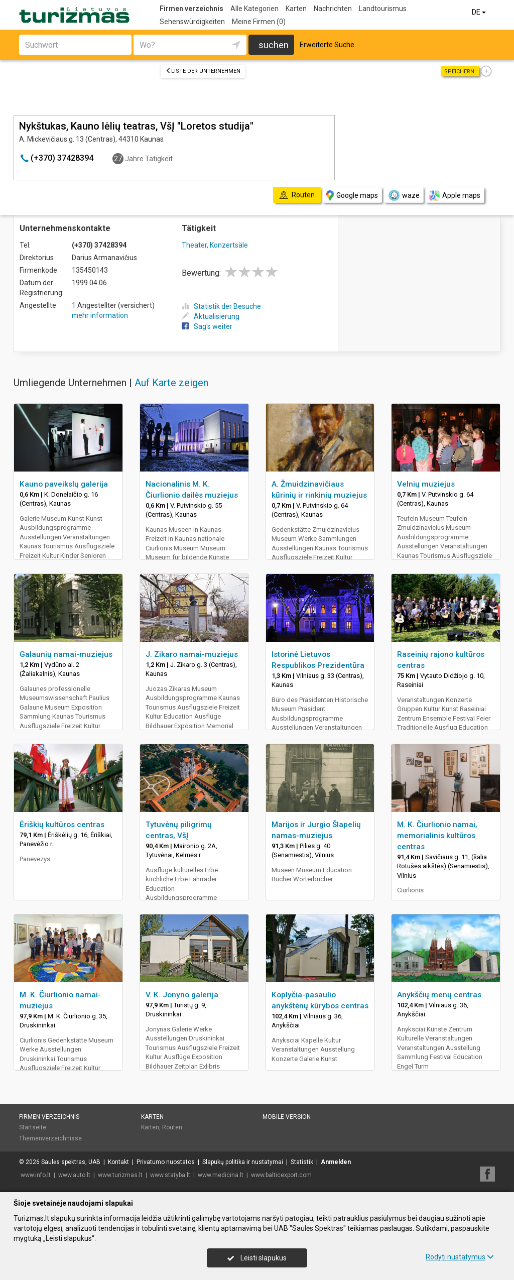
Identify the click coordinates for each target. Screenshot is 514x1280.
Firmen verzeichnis (191, 9)
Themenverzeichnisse (50, 1138)
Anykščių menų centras (439, 994)
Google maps (352, 195)
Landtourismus (383, 9)
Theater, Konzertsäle (215, 245)
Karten (296, 9)
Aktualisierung (210, 316)
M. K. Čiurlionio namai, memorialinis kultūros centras (437, 835)
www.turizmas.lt (120, 1175)
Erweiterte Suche (327, 45)
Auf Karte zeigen (171, 383)
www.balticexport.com (281, 1175)
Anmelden (336, 1162)
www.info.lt (36, 1175)
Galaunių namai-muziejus (66, 654)
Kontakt (118, 1162)
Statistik (302, 1162)
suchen (274, 45)
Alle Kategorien (254, 9)
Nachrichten (333, 9)
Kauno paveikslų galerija (64, 484)
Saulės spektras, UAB (70, 1162)
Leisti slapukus (257, 1258)
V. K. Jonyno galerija (182, 994)
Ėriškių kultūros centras (62, 824)
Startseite (32, 1127)
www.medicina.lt (220, 1175)
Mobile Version (287, 1116)
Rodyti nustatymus (460, 1257)
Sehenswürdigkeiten (192, 22)
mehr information (100, 315)
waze (404, 195)
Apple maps (454, 195)
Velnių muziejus (426, 484)
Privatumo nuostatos (166, 1162)
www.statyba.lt (170, 1175)
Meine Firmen (259, 22)
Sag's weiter (207, 326)
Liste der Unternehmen (203, 71)
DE (479, 12)
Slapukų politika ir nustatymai (242, 1162)
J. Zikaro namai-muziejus (192, 654)
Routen (172, 1127)
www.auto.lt (74, 1175)
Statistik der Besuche (221, 306)
